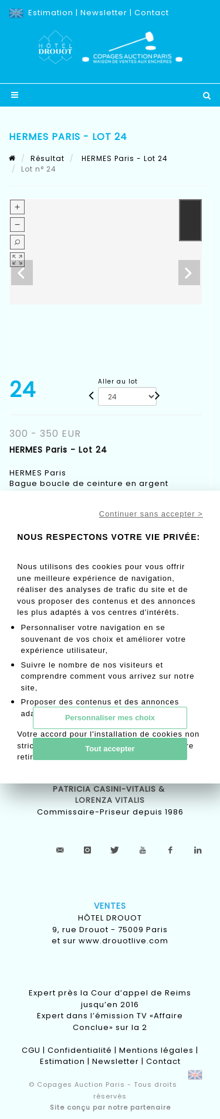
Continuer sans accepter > (151, 513)
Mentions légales (156, 1050)
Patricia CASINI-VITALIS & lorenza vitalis (110, 794)
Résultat (48, 158)
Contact (151, 12)
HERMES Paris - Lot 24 (123, 158)
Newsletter (103, 12)
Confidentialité (80, 1050)
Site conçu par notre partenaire (110, 1107)
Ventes (110, 906)
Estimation (50, 12)
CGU (31, 1050)
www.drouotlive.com (123, 940)
